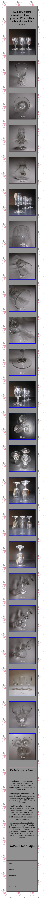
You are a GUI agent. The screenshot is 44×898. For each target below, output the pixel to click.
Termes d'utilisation (14, 886)
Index (10, 863)
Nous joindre (12, 875)
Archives (11, 869)
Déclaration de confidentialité (17, 881)
